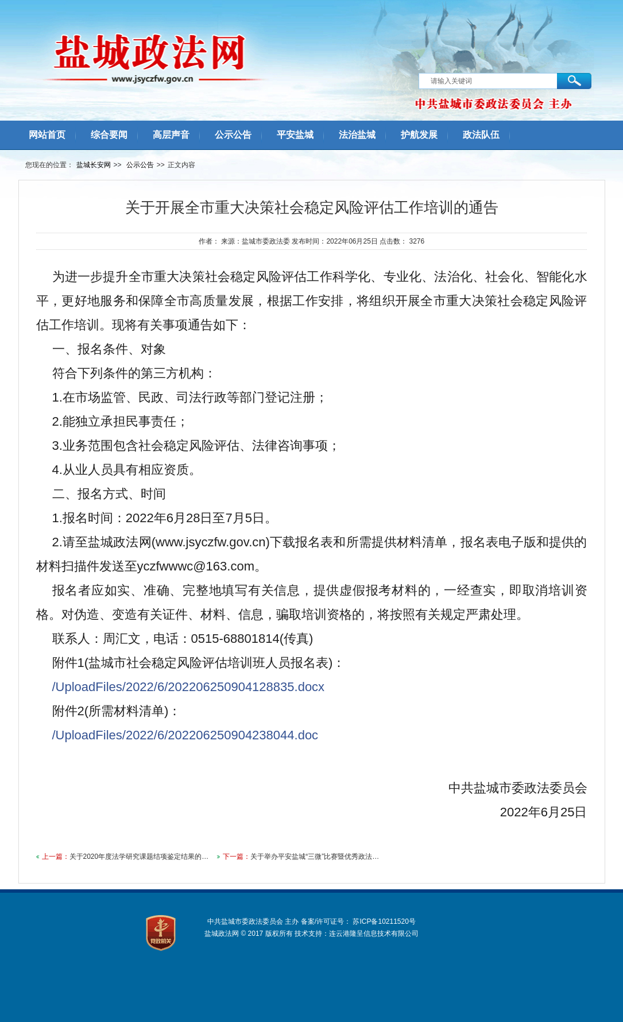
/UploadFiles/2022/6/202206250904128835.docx (188, 687)
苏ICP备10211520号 (384, 921)
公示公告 (140, 165)
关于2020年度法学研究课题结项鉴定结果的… (139, 857)
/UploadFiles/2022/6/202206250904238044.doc (185, 735)
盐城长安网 (93, 165)
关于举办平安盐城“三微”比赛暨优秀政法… (314, 857)
